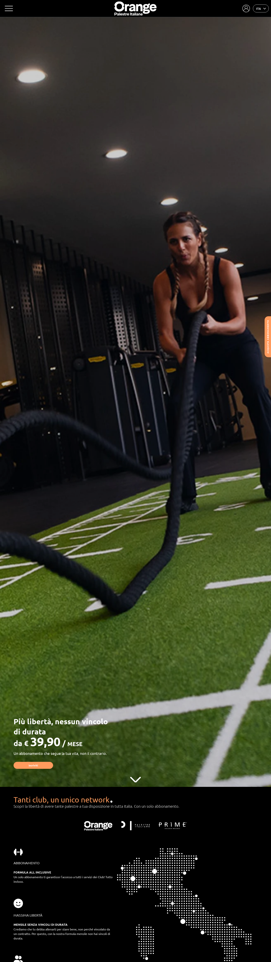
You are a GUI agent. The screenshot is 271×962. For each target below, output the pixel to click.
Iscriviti (33, 765)
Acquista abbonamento (267, 336)
